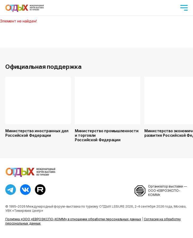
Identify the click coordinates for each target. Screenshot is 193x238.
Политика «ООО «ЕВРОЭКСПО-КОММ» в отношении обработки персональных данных (73, 219)
